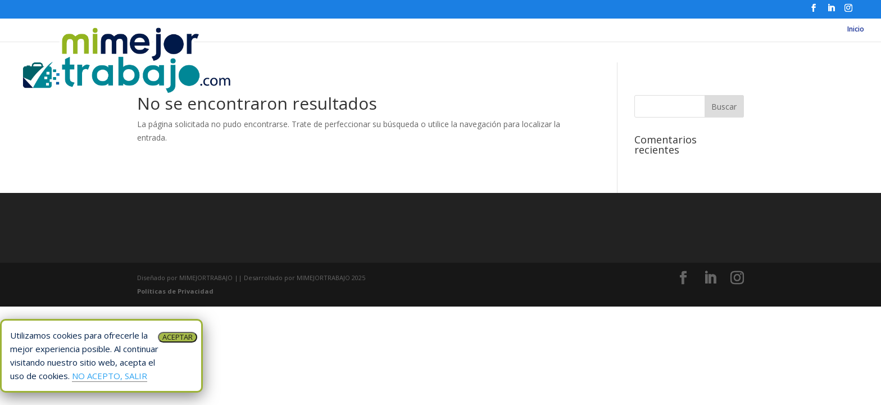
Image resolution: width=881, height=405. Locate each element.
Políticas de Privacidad (175, 291)
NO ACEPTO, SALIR (109, 375)
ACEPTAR (177, 337)
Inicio (855, 29)
